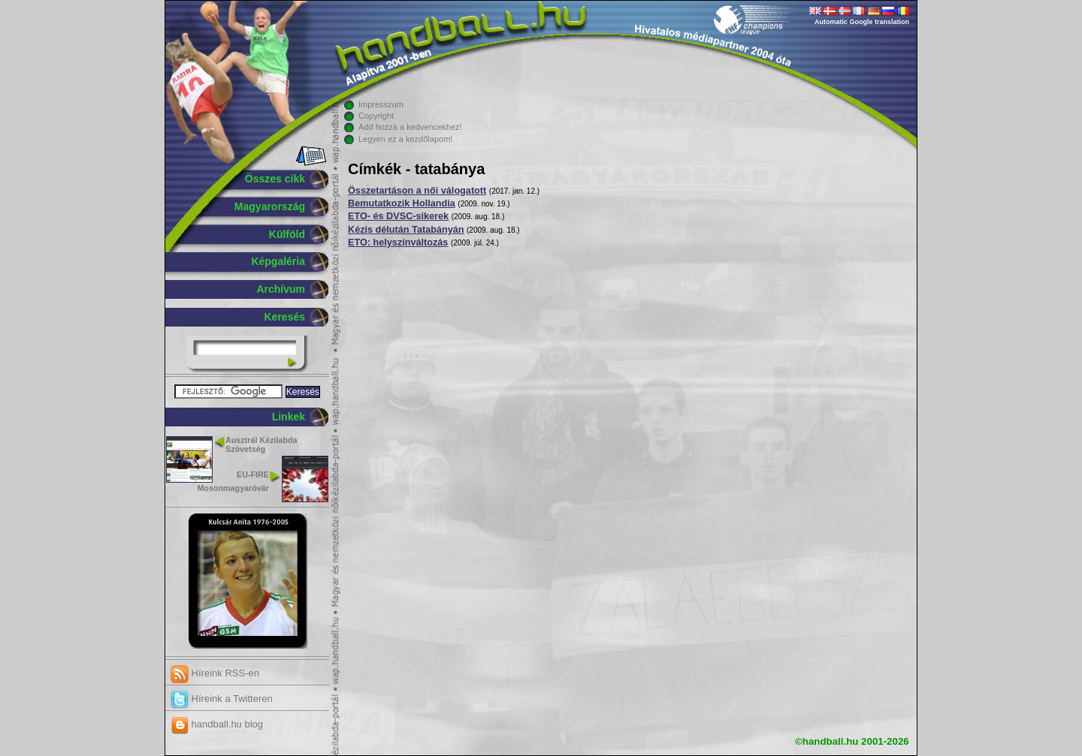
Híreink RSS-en (215, 673)
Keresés (285, 317)
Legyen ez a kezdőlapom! (405, 138)
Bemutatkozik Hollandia (401, 203)
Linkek (288, 417)
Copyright (376, 115)
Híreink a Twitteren (222, 698)
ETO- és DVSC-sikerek (398, 216)
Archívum (280, 289)
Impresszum (380, 104)
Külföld (287, 234)
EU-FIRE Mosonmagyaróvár (233, 481)
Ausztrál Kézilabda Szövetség (261, 444)
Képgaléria (278, 261)
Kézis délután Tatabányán (406, 229)
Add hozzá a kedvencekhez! (410, 126)
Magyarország (269, 206)
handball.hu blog (217, 724)
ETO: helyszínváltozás (398, 242)
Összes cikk (275, 179)
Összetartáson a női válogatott (417, 190)
